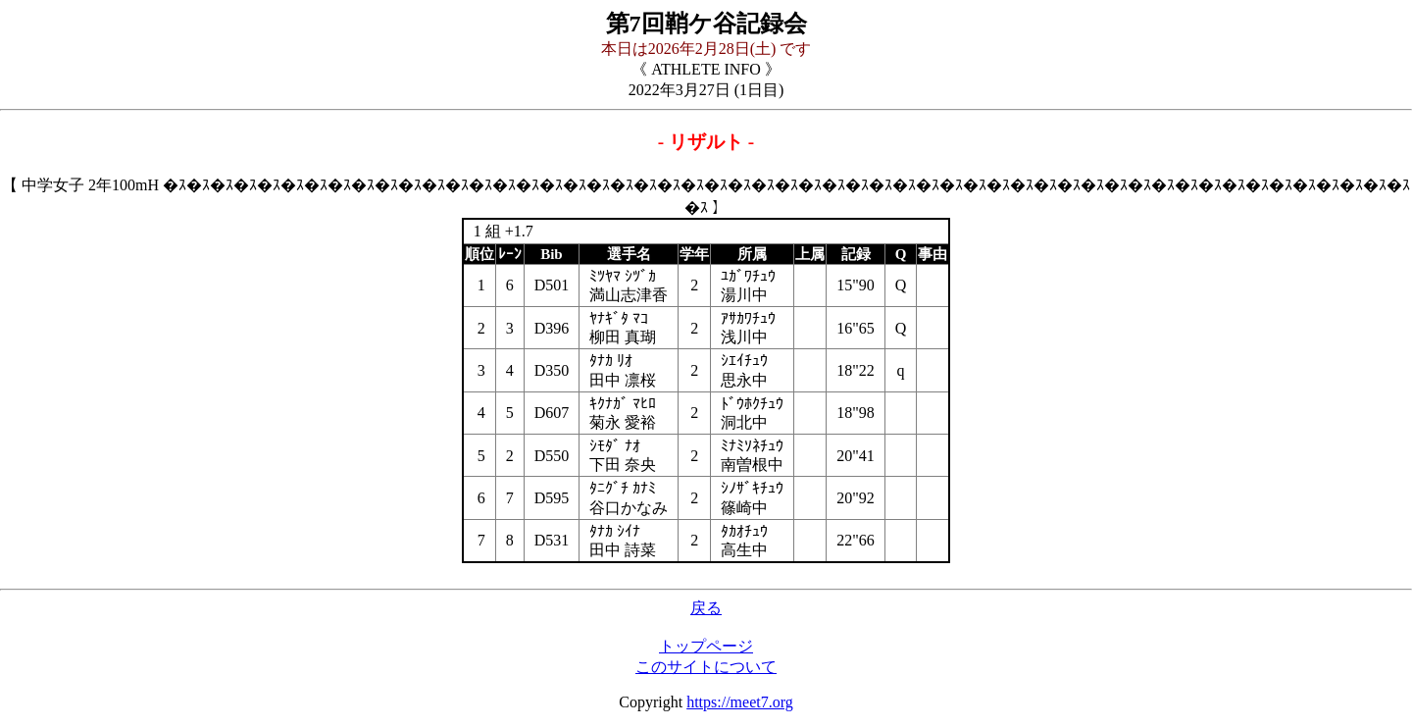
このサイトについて (706, 666)
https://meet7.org (739, 702)
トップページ (706, 646)
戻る (706, 607)
